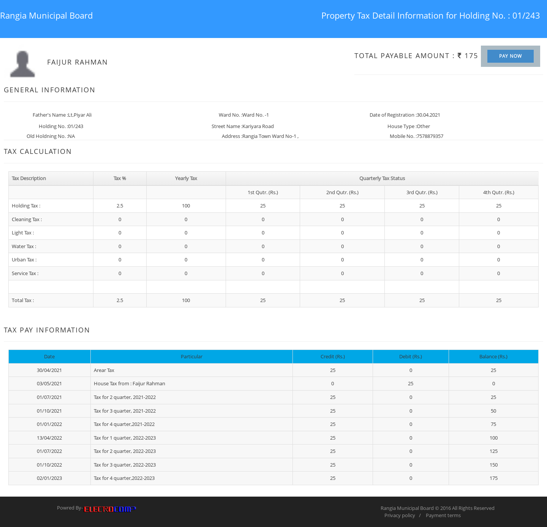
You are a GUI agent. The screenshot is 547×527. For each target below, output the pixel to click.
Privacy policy (399, 515)
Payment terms (443, 515)
